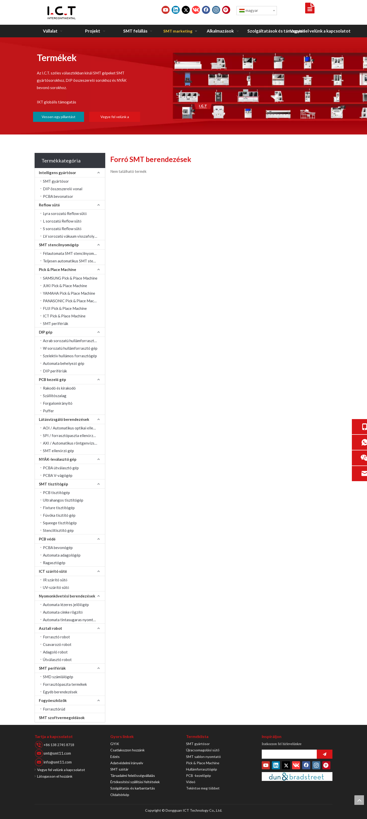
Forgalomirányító (57, 403)
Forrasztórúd (54, 709)
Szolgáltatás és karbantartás (132, 788)
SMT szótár (119, 769)
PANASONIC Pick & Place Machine (72, 300)
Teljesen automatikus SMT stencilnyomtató (74, 261)
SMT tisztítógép (53, 484)
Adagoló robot (55, 652)
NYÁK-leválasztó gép (57, 459)
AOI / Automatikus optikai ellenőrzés (73, 428)
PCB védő (47, 539)
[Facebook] (206, 10)
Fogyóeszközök (53, 700)
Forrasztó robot (56, 637)
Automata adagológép (62, 555)
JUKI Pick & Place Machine (65, 285)
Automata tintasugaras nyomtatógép (74, 619)
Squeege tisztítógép (60, 523)
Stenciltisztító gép (58, 530)
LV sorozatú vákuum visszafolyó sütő (74, 236)
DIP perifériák (55, 371)
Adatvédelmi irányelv (126, 763)
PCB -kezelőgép (198, 775)
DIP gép (46, 332)
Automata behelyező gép (63, 363)
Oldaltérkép (119, 795)
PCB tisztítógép (56, 492)
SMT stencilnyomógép (59, 244)
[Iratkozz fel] (324, 754)
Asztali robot (50, 628)
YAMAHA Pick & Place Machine (69, 293)
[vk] (196, 10)
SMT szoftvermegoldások (62, 717)
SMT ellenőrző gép (58, 450)
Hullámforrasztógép (201, 769)
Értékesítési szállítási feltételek (135, 782)
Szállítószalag (54, 395)
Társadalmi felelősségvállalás (132, 775)
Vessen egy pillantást (58, 117)
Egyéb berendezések (60, 692)
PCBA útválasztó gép (61, 468)
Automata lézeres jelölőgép (66, 604)
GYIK (114, 744)
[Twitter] (186, 10)
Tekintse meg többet (203, 788)
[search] (288, 754)
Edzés (115, 756)
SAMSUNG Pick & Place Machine (70, 278)
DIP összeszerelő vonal (62, 188)
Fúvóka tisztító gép (59, 515)
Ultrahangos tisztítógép (63, 500)
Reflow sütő (49, 205)
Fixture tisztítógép (59, 507)
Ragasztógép (54, 562)
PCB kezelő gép (52, 379)
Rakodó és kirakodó (59, 388)
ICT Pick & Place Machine (64, 316)
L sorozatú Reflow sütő (62, 221)
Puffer (48, 410)
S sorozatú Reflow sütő (62, 228)
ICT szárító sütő (53, 571)
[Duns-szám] (297, 776)
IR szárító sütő (55, 580)
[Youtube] (166, 10)
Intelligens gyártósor (57, 172)
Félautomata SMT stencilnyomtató (72, 253)
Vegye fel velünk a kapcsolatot (114, 118)
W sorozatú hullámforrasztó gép (70, 348)
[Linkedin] (176, 10)
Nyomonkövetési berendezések (67, 596)
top (359, 800)
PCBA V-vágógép (57, 475)
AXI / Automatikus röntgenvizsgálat (73, 443)
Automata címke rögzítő (63, 612)
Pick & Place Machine (57, 269)
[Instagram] (216, 10)
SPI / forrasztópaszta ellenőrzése (71, 435)
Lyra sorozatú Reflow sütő (65, 213)
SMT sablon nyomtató (203, 756)
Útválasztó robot (57, 659)
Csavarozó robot (57, 644)
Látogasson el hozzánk (54, 776)
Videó (190, 782)
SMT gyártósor (56, 181)
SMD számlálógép (58, 676)
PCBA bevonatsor (58, 196)
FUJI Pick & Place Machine (65, 308)
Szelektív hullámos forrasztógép (70, 355)
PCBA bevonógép (58, 547)
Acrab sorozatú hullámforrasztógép (73, 340)
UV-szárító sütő (56, 587)
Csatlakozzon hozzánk (127, 750)
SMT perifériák (55, 323)
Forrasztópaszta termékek (65, 684)
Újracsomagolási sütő (202, 750)
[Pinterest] (226, 10)
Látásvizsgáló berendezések (64, 419)
